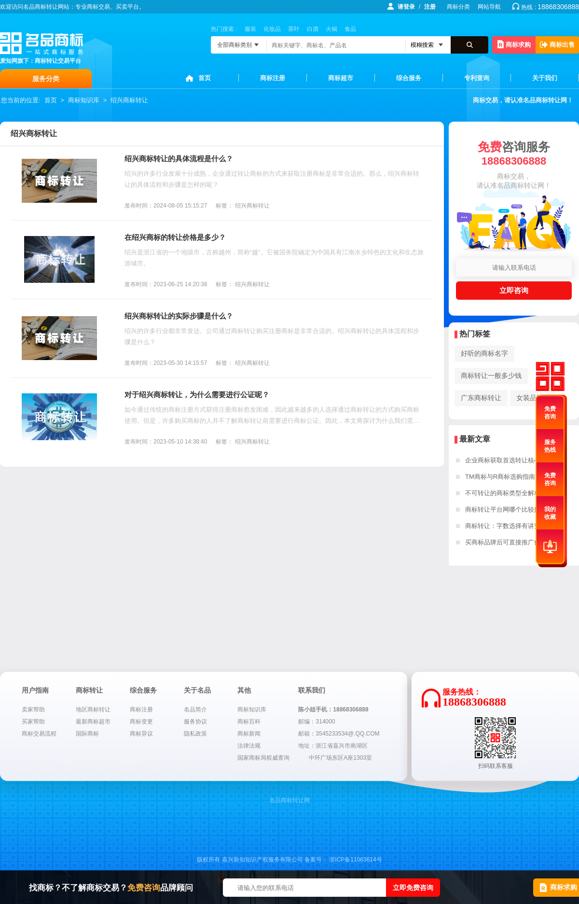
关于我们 (544, 78)
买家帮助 (33, 721)
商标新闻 (249, 733)
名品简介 (195, 709)
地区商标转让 (93, 709)
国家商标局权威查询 (263, 757)
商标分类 (458, 6)
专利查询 (476, 78)
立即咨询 (513, 290)
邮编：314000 (316, 721)
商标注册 (272, 78)
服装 (250, 29)
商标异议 (141, 733)
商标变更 (141, 721)
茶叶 (294, 29)
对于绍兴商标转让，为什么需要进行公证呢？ (196, 394)
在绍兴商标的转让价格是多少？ (175, 237)
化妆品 (272, 29)
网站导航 (489, 6)
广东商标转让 (481, 398)
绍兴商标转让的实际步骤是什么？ (178, 316)
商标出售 (557, 44)
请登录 (406, 6)
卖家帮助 (33, 709)
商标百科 (249, 721)
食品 (350, 29)
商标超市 (340, 78)
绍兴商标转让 (129, 100)
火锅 (331, 29)
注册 (430, 6)
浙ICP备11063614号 (355, 859)
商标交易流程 (39, 733)
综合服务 (408, 78)
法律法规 (249, 745)
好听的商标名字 (484, 353)
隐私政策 (195, 733)
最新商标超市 (93, 721)
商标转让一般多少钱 (491, 375)
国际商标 (87, 733)
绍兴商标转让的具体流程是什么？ (178, 158)
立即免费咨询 (413, 887)
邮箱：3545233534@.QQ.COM (338, 733)
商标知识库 (83, 100)
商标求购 (514, 44)
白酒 (312, 29)
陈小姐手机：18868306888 (333, 709)
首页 (204, 78)
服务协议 (195, 721)
